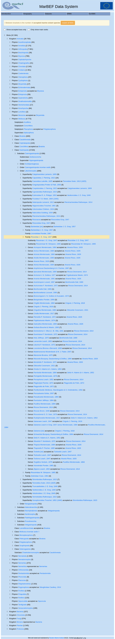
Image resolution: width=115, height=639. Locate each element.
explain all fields (67, 23)
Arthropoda (22, 49)
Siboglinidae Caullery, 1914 (50, 587)
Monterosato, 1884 (45, 247)
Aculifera (27, 122)
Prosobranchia (30, 521)
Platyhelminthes (24, 584)
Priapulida (22, 594)
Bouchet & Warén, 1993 (46, 327)
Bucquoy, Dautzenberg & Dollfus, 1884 (53, 359)
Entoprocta (22, 94)
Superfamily (27, 223)
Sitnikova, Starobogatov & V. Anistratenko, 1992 (58, 390)
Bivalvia (22, 136)
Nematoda (22, 556)
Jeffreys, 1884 (44, 400)
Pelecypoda (24, 539)
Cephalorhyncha (24, 60)
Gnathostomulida (25, 101)
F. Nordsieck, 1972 (46, 286)
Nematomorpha (24, 559)
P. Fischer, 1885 (44, 448)
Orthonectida (23, 570)
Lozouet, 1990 (45, 293)
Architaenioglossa (32, 164)
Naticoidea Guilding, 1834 (42, 213)
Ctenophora (23, 77)
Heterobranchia (31, 507)
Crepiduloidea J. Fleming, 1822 (44, 188)
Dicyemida (22, 84)
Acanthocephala (24, 42)
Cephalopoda (24, 143)
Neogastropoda (31, 504)
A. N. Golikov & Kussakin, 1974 (51, 296)
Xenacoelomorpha (25, 608)
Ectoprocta (22, 91)
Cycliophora (23, 80)
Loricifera (22, 112)
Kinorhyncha (23, 108)
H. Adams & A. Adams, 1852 (48, 369)
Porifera (21, 591)
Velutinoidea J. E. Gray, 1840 (43, 493)
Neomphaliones (31, 511)
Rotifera (21, 598)
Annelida (21, 46)
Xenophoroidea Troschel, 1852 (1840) (47, 500)
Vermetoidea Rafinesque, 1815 (44, 497)
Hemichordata (23, 105)
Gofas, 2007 (44, 393)
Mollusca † (29, 532)
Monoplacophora (26, 535)
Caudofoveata (24, 140)
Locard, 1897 (44, 282)
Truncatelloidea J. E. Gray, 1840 (45, 486)
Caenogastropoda (32, 153)
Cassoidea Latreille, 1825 (42, 181)
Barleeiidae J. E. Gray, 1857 (65, 227)
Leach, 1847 (43, 421)
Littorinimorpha (31, 171)
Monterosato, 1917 (44, 313)
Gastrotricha (23, 98)
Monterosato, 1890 (44, 258)
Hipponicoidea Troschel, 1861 (44, 206)
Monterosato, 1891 (44, 279)
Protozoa (20, 629)
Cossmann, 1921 (77, 310)
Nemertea (22, 563)
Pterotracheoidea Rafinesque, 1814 (78, 202)
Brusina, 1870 (43, 355)
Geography (27, 14)
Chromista (21, 615)
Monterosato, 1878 (45, 376)
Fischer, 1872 (43, 383)
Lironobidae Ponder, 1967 (41, 233)
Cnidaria (21, 70)
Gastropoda (24, 150)
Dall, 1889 (74, 282)
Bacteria (20, 612)
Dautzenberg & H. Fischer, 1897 (51, 268)
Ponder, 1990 (44, 300)
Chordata (22, 66)
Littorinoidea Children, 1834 (43, 209)
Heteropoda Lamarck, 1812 (43, 202)
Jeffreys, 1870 (41, 338)
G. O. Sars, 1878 (45, 414)
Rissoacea (36, 220)
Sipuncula (42, 601)
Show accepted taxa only (15, 30)
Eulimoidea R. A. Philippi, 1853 (44, 195)
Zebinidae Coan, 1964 (39, 476)
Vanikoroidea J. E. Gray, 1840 (79, 195)
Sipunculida (22, 601)
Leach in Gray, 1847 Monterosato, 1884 (55, 425)
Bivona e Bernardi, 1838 (48, 348)
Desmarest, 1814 (77, 272)
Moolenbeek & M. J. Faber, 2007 (52, 352)
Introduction (6, 14)
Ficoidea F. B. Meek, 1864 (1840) (45, 199)
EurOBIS (92, 14)
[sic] (39, 431)
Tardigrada (22, 605)
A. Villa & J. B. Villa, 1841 (48, 331)
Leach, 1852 (43, 341)
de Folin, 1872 (74, 383)
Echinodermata (24, 87)
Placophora (28, 129)
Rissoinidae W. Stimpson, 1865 (83, 244)
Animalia (20, 39)
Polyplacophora (49, 129)
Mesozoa (21, 115)
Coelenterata (23, 73)
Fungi (19, 618)
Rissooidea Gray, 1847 (60, 220)
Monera (20, 622)
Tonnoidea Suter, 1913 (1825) (74, 181)
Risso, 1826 (75, 247)
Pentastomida (23, 573)
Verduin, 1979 (43, 462)
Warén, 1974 (77, 275)
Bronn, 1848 (42, 411)
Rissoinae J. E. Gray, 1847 (46, 240)
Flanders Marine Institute (56, 638)
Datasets (48, 14)
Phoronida (22, 577)
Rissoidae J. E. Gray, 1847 (41, 237)
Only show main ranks (38, 30)
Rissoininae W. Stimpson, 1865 (48, 244)
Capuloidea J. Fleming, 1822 (43, 178)
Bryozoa (21, 56)
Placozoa (22, 580)
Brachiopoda (23, 53)
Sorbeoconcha (35, 157)
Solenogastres (25, 549)
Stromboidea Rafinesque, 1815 (44, 479)
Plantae (20, 625)
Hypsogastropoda (36, 160)
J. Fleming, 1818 (75, 303)
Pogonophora (23, 587)
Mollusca (21, 119)
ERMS (69, 14)
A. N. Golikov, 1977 (45, 275)
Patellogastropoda (32, 518)
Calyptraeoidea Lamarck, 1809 (44, 174)
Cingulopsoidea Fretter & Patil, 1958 (46, 185)
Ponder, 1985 (43, 466)
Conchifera (28, 126)
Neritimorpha (30, 514)
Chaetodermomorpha (30, 552)
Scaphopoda (24, 546)
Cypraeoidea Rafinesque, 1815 (44, 192)
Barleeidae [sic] (37, 227)
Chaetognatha (23, 63)
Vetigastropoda (54, 511)
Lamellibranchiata (26, 528)
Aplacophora (29, 133)
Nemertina (22, 566)
